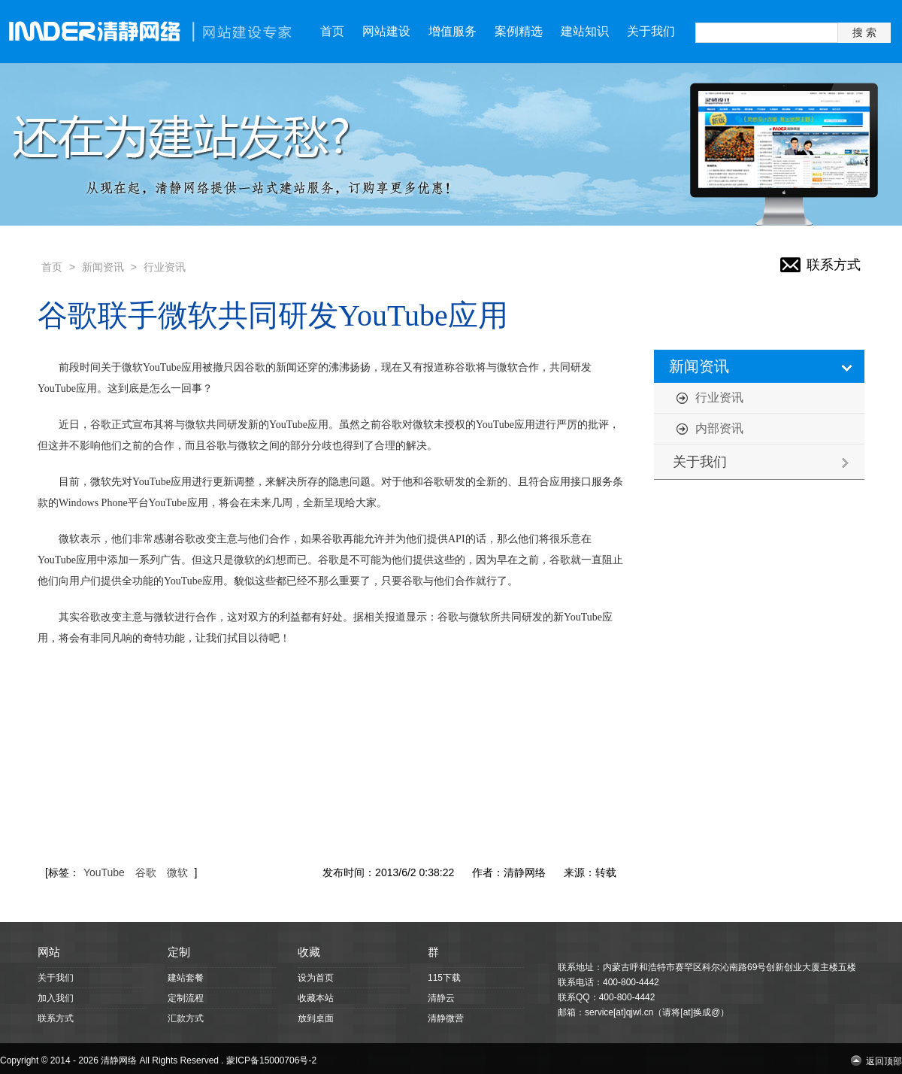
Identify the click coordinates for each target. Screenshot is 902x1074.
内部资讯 (719, 428)
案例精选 (519, 31)
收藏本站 (316, 998)
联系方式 (834, 264)
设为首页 (316, 977)
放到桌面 (316, 1018)
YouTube (104, 872)
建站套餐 (186, 977)
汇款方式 (186, 1018)
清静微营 (446, 1018)
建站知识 (585, 31)
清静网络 (119, 1060)
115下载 (444, 977)
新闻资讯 (103, 267)
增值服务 (452, 31)
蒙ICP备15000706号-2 (271, 1060)
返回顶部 (884, 1061)
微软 (177, 872)
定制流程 (186, 998)
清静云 (441, 998)
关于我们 (651, 31)
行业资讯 (165, 267)
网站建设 (386, 31)
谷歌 (145, 872)
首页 (332, 31)
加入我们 (56, 998)
